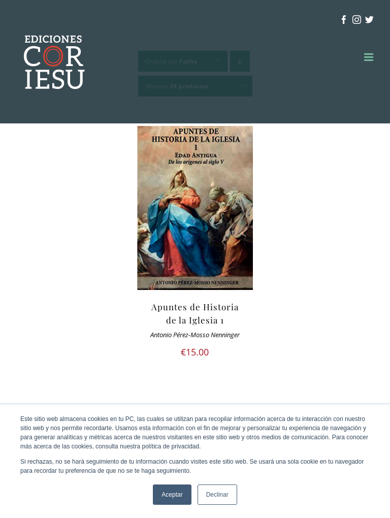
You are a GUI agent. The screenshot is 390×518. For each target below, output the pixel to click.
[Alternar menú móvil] (369, 57)
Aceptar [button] (171, 494)
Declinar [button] (217, 494)
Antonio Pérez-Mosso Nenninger (195, 335)
